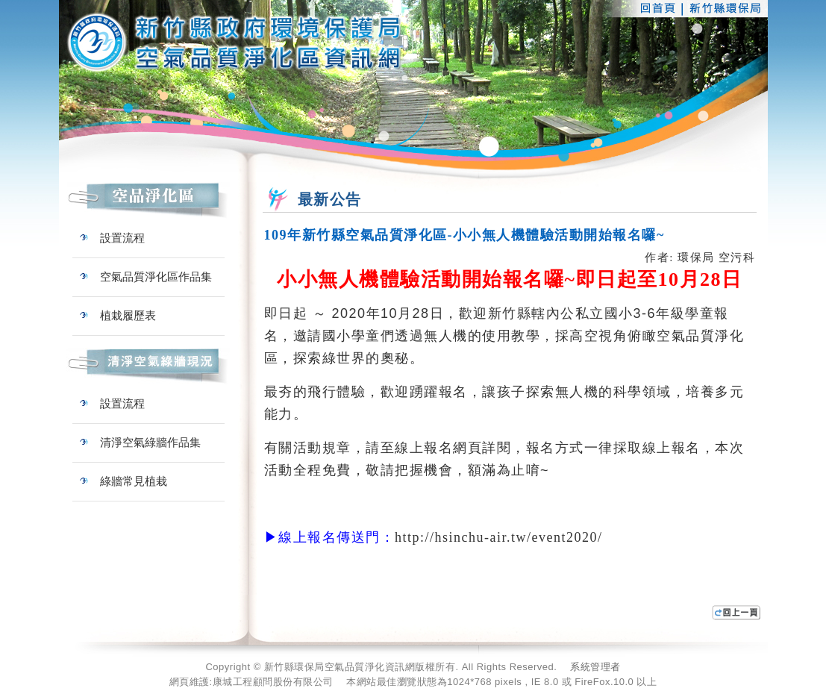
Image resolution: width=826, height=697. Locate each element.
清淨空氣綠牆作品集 (140, 442)
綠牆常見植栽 (123, 481)
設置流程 (112, 238)
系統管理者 (595, 666)
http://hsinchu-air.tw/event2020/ (498, 537)
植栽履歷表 (118, 316)
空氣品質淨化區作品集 (146, 277)
